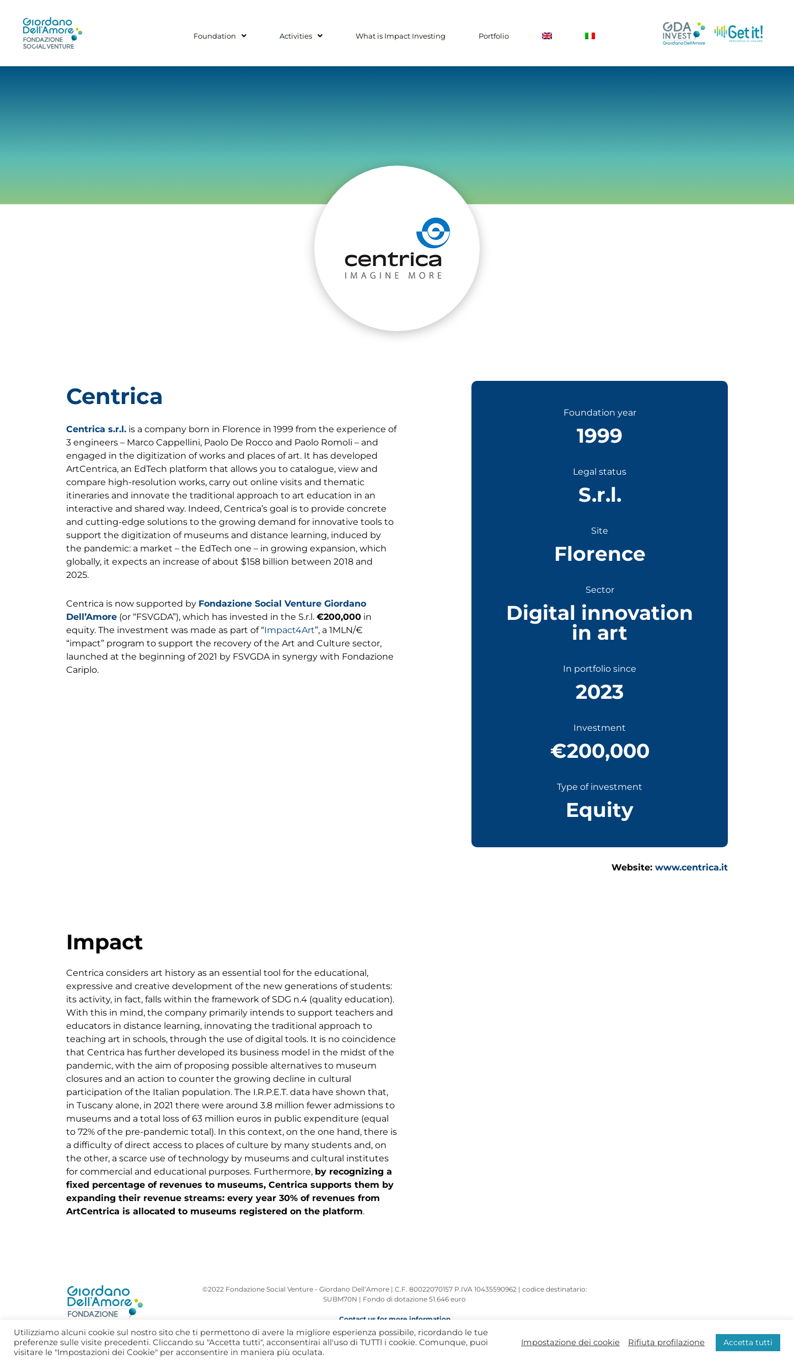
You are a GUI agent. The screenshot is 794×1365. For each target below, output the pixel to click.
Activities (317, 36)
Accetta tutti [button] (747, 1342)
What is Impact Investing (406, 36)
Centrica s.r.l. (96, 429)
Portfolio (488, 36)
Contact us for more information (394, 1319)
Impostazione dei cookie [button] (570, 1342)
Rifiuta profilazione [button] (666, 1342)
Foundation (247, 36)
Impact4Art (289, 630)
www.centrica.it (691, 867)
